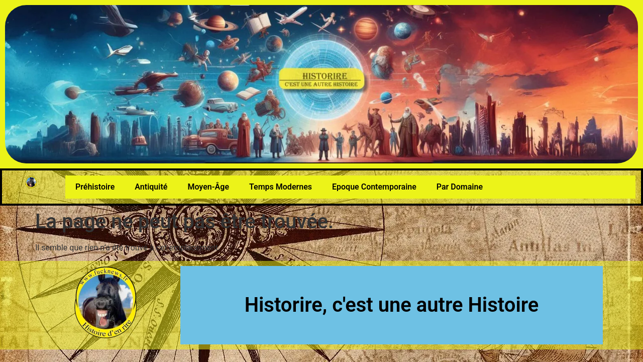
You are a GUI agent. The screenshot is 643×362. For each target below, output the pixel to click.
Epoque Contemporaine (374, 187)
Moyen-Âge (208, 187)
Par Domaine (460, 187)
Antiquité (151, 187)
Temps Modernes (280, 187)
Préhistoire (95, 187)
